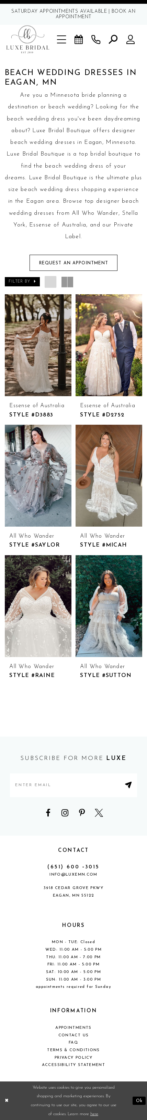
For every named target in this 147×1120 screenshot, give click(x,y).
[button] (62, 39)
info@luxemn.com (73, 875)
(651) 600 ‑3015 (73, 867)
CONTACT (73, 850)
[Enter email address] (73, 785)
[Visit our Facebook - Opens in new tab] (48, 813)
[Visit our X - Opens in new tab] (99, 813)
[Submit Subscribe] (129, 785)
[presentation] (38, 345)
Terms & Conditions (73, 1050)
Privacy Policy (73, 1058)
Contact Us (73, 1035)
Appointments (73, 1028)
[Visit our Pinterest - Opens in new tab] (82, 813)
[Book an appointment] (79, 39)
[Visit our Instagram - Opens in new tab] (65, 813)
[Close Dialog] (6, 1100)
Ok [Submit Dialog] (139, 1100)
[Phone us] (96, 39)
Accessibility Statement (73, 1065)
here (94, 1114)
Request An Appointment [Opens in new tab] (74, 263)
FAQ (73, 1042)
